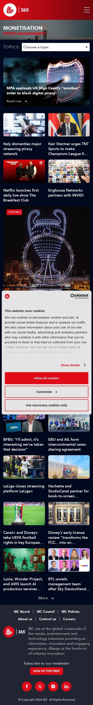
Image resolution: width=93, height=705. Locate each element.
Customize (46, 391)
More (43, 598)
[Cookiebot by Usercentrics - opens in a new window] (70, 296)
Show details (70, 365)
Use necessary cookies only (46, 405)
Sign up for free (46, 671)
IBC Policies (70, 611)
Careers (69, 619)
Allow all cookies (46, 378)
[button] (86, 9)
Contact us (47, 619)
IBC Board (22, 611)
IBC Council (45, 611)
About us (25, 619)
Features (14, 212)
